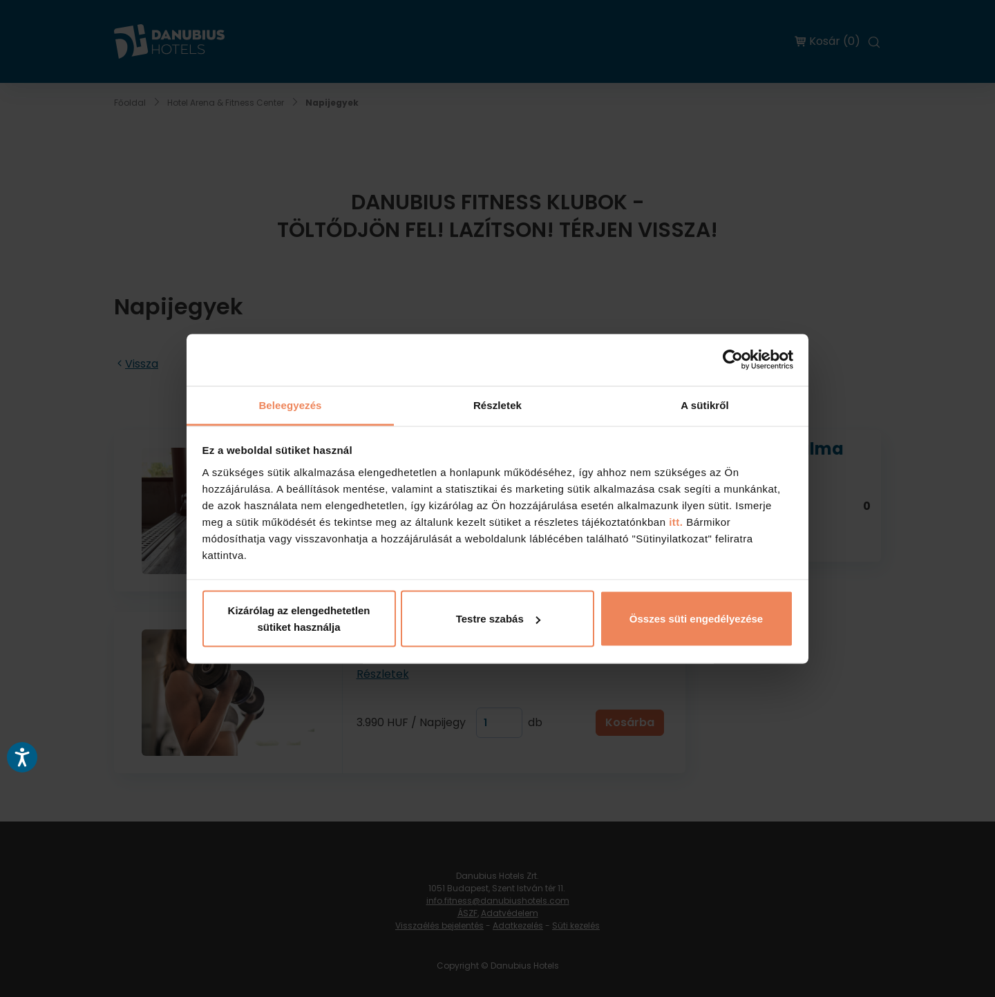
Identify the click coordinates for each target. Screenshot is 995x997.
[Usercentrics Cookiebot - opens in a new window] (732, 360)
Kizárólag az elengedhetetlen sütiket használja (299, 619)
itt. (674, 521)
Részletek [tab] (497, 404)
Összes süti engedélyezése (696, 619)
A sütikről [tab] (705, 404)
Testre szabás (498, 619)
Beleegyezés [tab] (289, 404)
